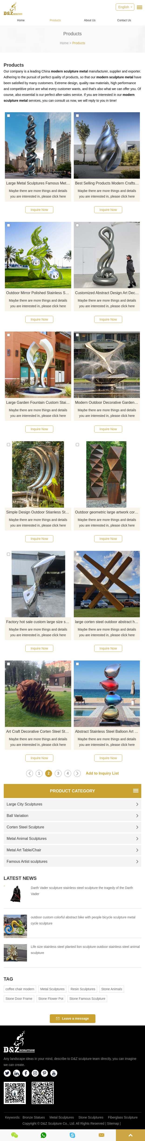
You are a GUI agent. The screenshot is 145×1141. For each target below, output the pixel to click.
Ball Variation (73, 816)
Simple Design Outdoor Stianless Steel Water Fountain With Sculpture (38, 512)
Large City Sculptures (73, 804)
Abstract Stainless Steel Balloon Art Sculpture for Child (107, 731)
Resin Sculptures (83, 989)
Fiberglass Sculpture (123, 1117)
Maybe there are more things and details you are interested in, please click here (38, 193)
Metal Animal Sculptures (73, 839)
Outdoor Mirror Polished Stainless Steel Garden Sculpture (38, 293)
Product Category (72, 791)
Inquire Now (39, 210)
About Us (89, 20)
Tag (8, 979)
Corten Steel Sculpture (73, 827)
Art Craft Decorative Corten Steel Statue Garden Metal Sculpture (38, 731)
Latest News (20, 878)
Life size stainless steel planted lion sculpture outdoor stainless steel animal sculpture (85, 950)
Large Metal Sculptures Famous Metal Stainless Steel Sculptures (38, 183)
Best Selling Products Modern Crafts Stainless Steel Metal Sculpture (107, 183)
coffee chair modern (20, 989)
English (123, 7)
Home (21, 20)
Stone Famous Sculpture (87, 998)
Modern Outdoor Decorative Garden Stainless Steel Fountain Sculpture (107, 402)
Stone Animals (111, 989)
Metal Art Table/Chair (73, 850)
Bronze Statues (34, 1117)
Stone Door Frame (19, 998)
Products (55, 20)
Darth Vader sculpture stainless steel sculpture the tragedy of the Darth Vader (82, 891)
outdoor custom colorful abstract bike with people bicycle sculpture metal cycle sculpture (83, 920)
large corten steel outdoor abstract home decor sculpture (107, 622)
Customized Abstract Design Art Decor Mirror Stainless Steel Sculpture (107, 293)
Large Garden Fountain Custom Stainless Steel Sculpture (38, 402)
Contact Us (124, 20)
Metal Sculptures (52, 989)
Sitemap (113, 1123)
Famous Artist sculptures (73, 861)
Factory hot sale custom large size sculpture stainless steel (38, 622)
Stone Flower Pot (50, 998)
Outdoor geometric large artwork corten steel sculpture (107, 512)
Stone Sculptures (90, 1117)
